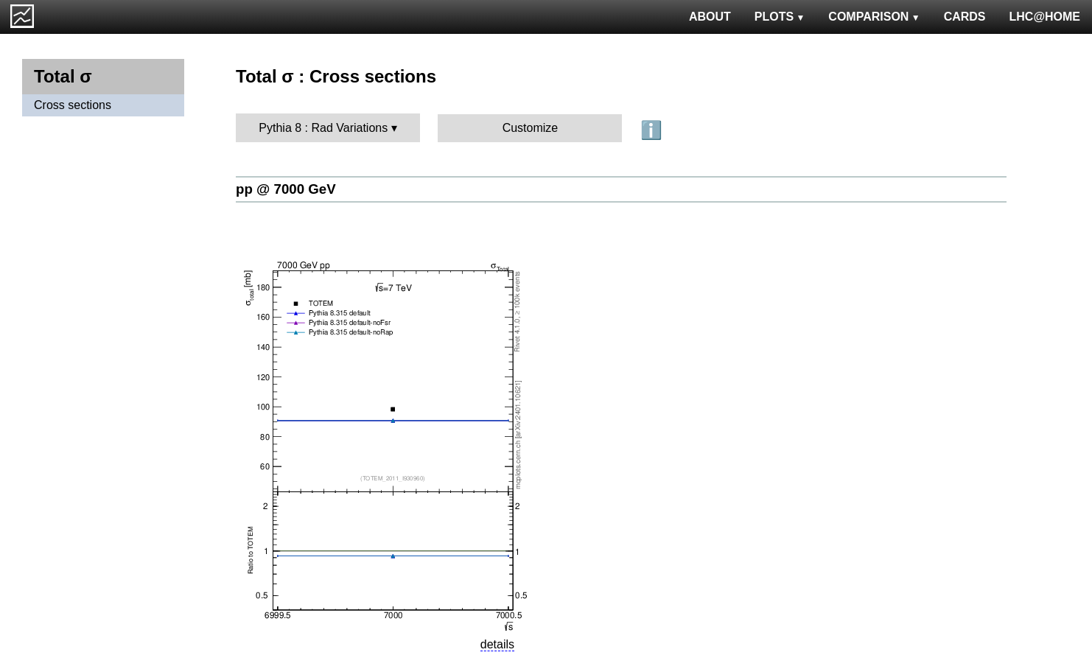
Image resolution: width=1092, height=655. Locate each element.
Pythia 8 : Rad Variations (323, 128)
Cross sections (72, 105)
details (497, 644)
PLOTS (780, 16)
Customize (531, 128)
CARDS (965, 16)
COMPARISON (874, 16)
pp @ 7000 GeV (286, 189)
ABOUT (710, 16)
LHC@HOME (1044, 16)
